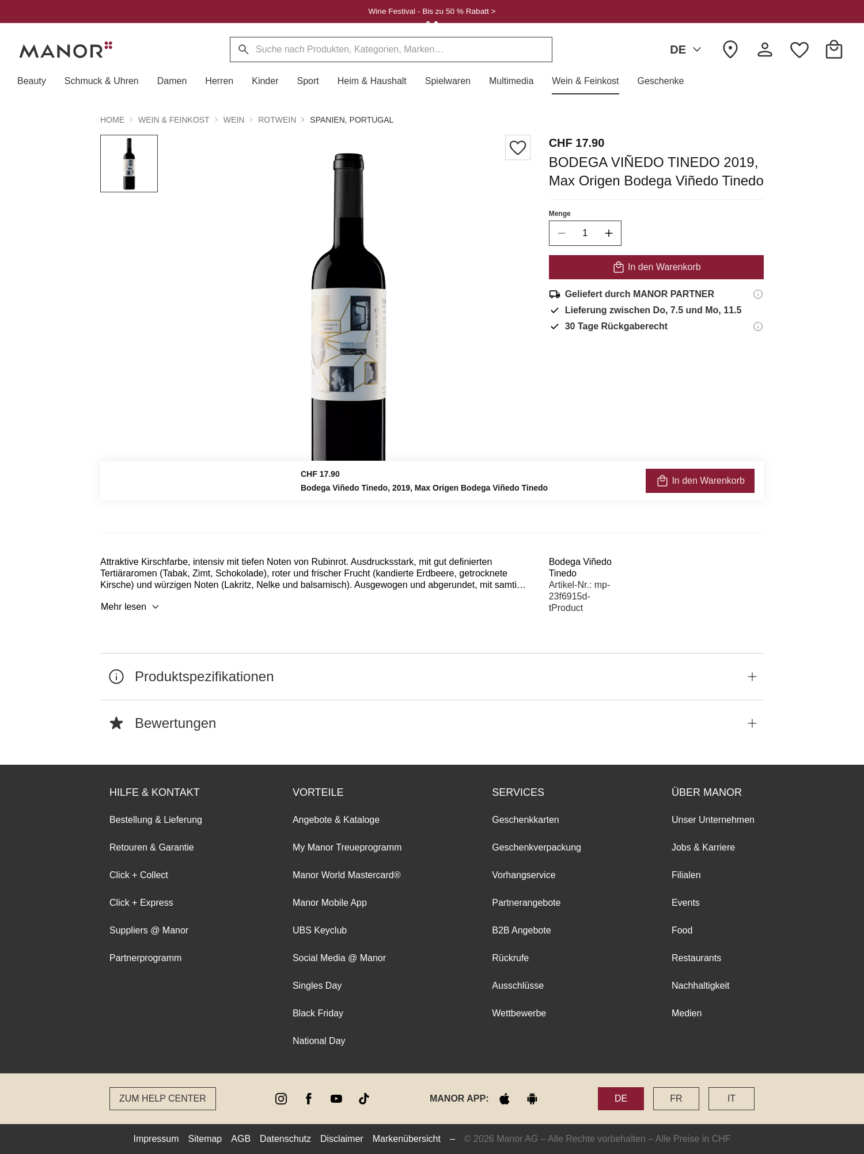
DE (688, 49)
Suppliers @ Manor (148, 930)
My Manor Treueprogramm (347, 847)
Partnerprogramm (145, 958)
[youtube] (336, 1098)
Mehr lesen (131, 607)
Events (686, 903)
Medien (687, 1013)
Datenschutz (285, 1139)
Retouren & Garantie (151, 847)
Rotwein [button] (277, 119)
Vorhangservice (523, 875)
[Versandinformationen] (758, 294)
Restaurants (696, 958)
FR (676, 1098)
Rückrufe (510, 958)
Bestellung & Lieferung (155, 820)
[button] (36, 81)
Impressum (156, 1139)
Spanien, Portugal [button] (351, 119)
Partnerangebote (526, 903)
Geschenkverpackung (536, 847)
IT (731, 1098)
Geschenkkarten (525, 820)
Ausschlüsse (518, 985)
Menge (560, 214)
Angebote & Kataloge (336, 820)
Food (682, 930)
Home (112, 119)
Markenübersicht (407, 1139)
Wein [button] (234, 119)
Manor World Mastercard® (347, 875)
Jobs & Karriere (703, 847)
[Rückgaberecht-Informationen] (758, 326)
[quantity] (585, 233)
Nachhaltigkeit (701, 985)
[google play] (532, 1098)
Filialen (686, 875)
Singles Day (317, 985)
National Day (319, 1041)
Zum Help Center (162, 1098)
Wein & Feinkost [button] (174, 119)
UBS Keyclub (320, 930)
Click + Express (141, 903)
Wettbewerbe (519, 1013)
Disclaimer (341, 1139)
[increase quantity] (609, 233)
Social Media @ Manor (339, 958)
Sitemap (205, 1139)
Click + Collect (138, 875)
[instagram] (281, 1098)
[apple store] (504, 1098)
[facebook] (308, 1098)
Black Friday (318, 1013)
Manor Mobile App (330, 903)
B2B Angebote (521, 930)
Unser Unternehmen (713, 820)
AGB (241, 1139)
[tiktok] (364, 1098)
